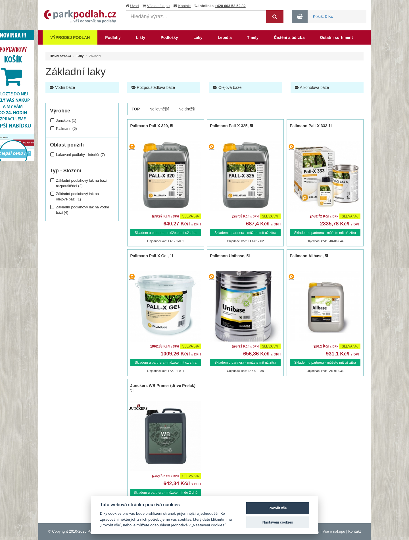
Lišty (140, 37)
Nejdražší (187, 109)
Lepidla (225, 37)
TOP (136, 109)
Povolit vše (277, 508)
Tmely (252, 37)
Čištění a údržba (289, 37)
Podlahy (112, 37)
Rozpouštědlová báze (153, 87)
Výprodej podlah (70, 37)
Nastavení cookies (277, 522)
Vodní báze (62, 87)
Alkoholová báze (312, 87)
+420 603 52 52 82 (230, 6)
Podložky (169, 37)
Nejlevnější (159, 109)
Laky (198, 37)
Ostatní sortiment (336, 37)
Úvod (134, 6)
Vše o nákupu (158, 6)
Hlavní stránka (60, 56)
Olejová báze (227, 87)
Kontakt (184, 6)
